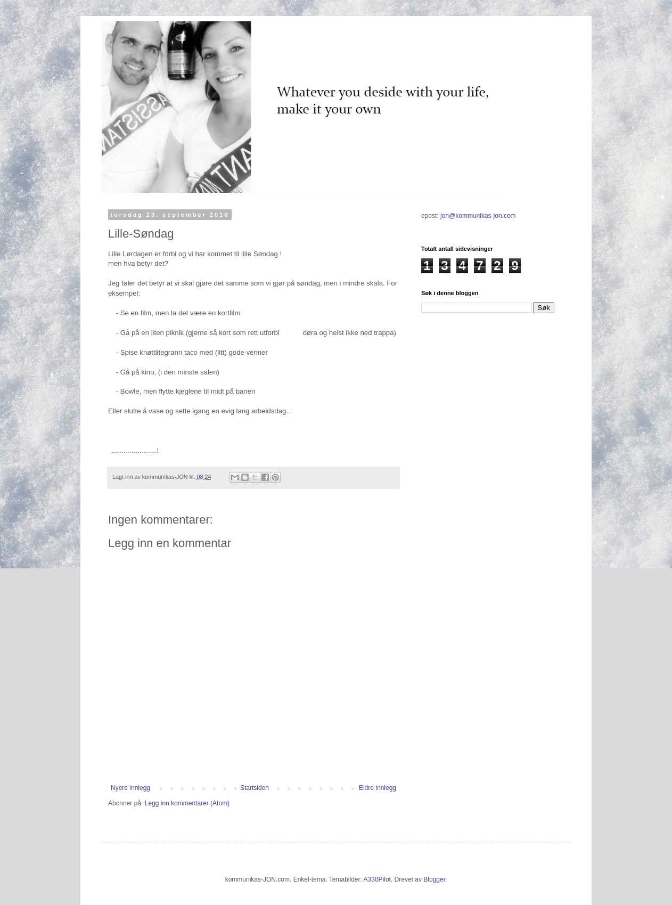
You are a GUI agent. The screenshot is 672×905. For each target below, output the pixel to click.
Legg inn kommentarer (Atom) (187, 803)
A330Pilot (377, 879)
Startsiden (254, 788)
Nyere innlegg (130, 788)
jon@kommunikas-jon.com (478, 215)
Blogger (434, 879)
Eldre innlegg (377, 788)
